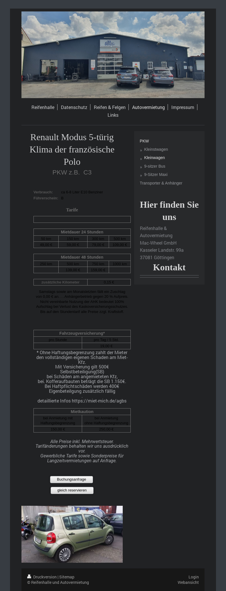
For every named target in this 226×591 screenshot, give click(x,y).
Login (194, 577)
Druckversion (42, 577)
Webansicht (188, 582)
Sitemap (66, 577)
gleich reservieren (72, 490)
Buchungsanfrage (71, 479)
